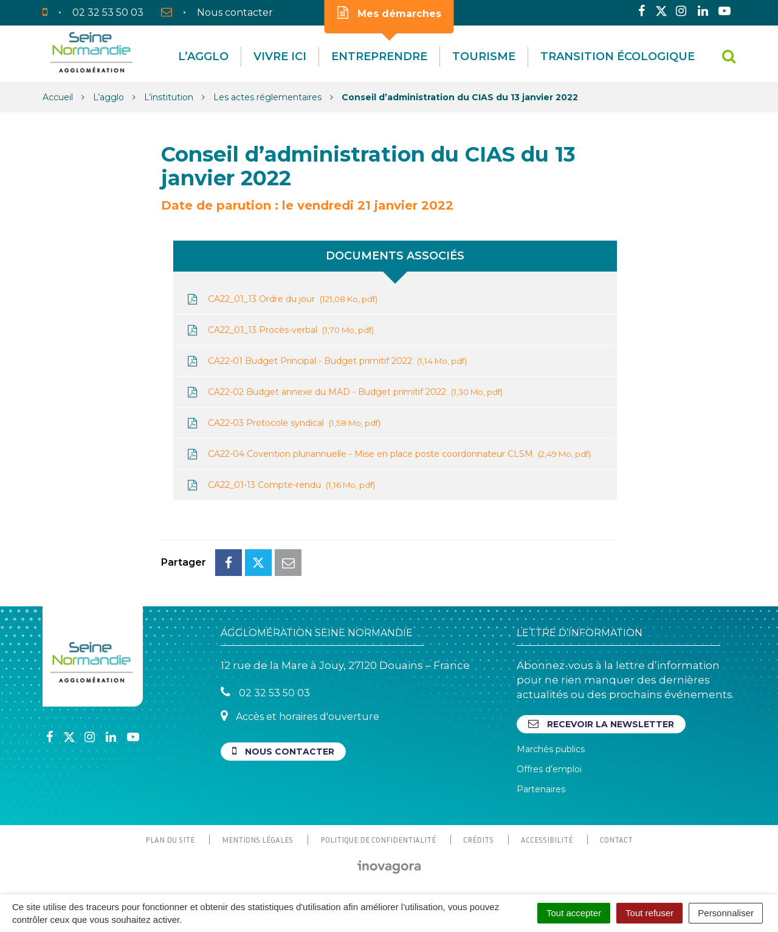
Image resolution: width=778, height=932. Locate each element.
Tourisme (483, 56)
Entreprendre (379, 56)
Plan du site (169, 840)
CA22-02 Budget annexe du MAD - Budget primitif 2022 (344, 392)
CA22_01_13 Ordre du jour (281, 299)
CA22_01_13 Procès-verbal (279, 330)
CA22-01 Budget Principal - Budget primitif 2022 (326, 361)
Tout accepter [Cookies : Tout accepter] (573, 913)
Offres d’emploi (549, 769)
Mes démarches (389, 12)
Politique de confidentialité (378, 840)
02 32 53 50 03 (265, 692)
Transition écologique (617, 56)
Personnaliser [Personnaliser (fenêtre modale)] (726, 913)
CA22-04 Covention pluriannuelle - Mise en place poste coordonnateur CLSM (388, 454)
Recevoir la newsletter (601, 724)
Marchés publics (551, 749)
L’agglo (203, 56)
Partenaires (541, 789)
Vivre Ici (279, 56)
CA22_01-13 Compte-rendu (280, 485)
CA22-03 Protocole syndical (282, 423)
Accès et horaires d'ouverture (300, 716)
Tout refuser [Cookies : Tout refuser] (649, 913)
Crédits (478, 840)
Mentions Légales (257, 840)
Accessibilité (547, 840)
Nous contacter (283, 751)
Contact (616, 840)
